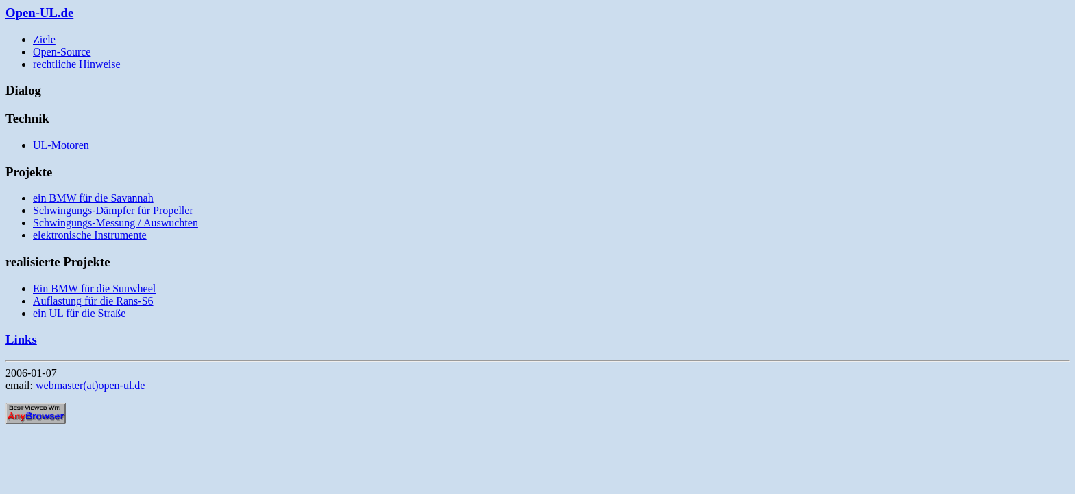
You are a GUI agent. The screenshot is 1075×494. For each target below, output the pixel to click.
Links (21, 339)
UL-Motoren (61, 145)
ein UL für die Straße (79, 313)
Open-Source (61, 52)
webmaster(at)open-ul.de (90, 385)
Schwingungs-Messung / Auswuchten (115, 222)
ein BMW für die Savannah (93, 198)
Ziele (44, 39)
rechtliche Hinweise (77, 64)
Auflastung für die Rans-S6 (93, 301)
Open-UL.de (39, 12)
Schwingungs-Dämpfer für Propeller (113, 210)
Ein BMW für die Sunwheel (94, 288)
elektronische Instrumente (90, 235)
